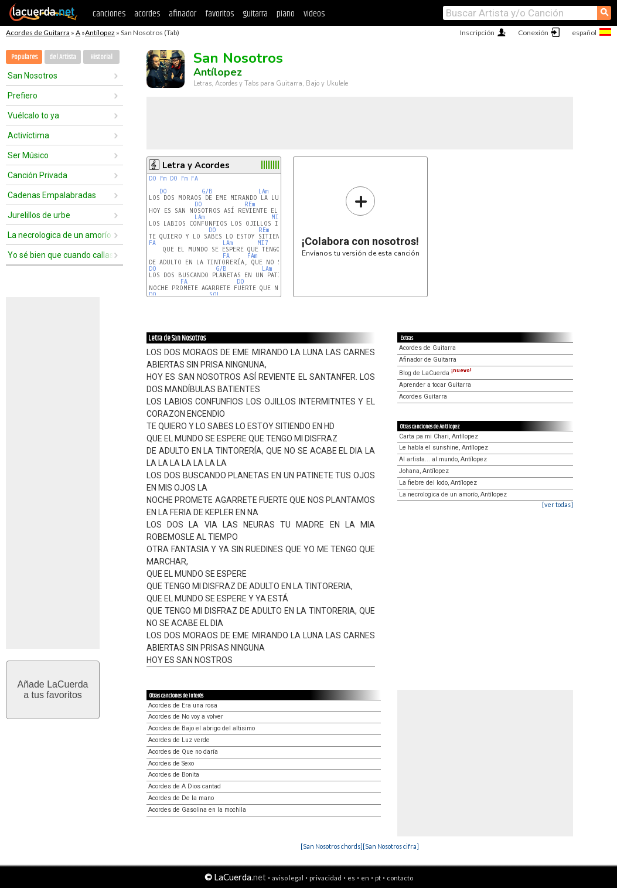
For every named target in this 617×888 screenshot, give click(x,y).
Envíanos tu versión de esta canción (361, 221)
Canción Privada (37, 175)
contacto (400, 878)
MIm (276, 217)
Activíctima (28, 135)
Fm (163, 178)
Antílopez (100, 32)
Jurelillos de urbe (39, 215)
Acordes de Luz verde (179, 740)
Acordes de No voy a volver (185, 716)
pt (378, 878)
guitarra (255, 13)
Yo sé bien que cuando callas (60, 255)
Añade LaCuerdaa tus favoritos (53, 689)
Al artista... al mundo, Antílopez (443, 459)
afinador (182, 13)
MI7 (262, 243)
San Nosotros (32, 75)
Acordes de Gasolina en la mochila (197, 810)
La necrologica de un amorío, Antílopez (453, 494)
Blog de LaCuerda (435, 373)
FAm (252, 256)
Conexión (533, 32)
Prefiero (23, 95)
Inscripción (477, 32)
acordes (147, 13)
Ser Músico (28, 155)
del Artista (62, 57)
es (351, 878)
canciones (109, 13)
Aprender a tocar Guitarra (435, 385)
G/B (207, 191)
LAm (263, 191)
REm (249, 204)
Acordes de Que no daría (183, 752)
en (365, 878)
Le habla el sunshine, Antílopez (443, 447)
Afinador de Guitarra (427, 359)
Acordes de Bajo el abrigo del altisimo (201, 728)
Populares (24, 57)
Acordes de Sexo (171, 763)
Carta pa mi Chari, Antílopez (438, 436)
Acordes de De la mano (181, 798)
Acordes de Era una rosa (182, 705)
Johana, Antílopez (424, 471)
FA (194, 178)
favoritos (219, 13)
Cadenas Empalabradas (52, 195)
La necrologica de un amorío (59, 235)
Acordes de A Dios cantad (184, 786)
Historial (101, 57)
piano (286, 13)
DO (152, 178)
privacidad (325, 878)
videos (314, 13)
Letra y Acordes (196, 165)
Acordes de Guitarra (38, 32)
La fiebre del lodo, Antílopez (438, 482)
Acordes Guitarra (423, 396)
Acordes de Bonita (173, 774)
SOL (214, 294)
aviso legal (288, 878)
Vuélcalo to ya (33, 115)
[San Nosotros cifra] (391, 846)
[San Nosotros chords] (332, 846)
